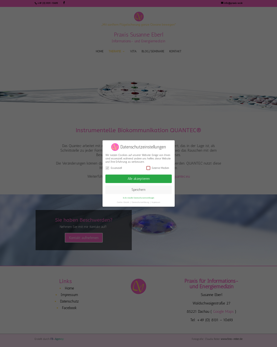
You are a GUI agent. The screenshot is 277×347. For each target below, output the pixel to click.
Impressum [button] (156, 201)
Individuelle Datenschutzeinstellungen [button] (138, 196)
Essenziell (113, 166)
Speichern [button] (138, 188)
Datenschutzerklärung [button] (141, 201)
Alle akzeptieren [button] (139, 177)
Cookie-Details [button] (123, 201)
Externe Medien (157, 166)
